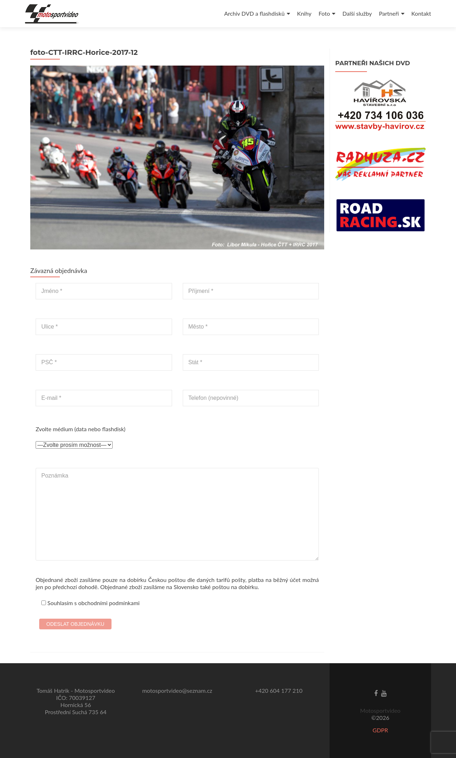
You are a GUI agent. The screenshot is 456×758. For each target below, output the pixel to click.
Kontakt (421, 13)
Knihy (304, 13)
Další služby (357, 13)
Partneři (389, 13)
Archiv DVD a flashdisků (254, 13)
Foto (324, 13)
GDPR (380, 730)
